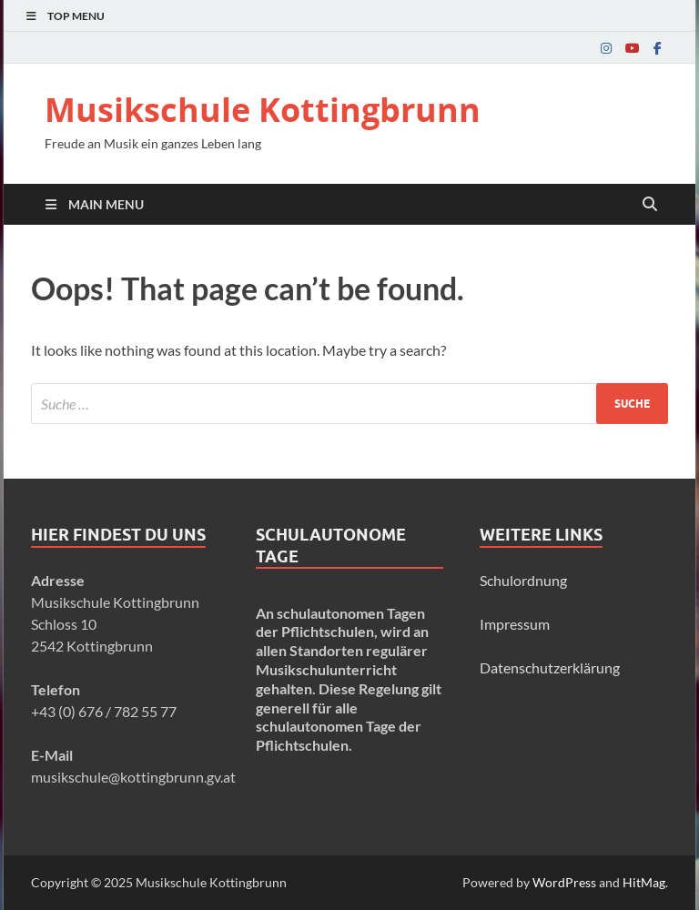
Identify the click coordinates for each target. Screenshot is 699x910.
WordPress (564, 882)
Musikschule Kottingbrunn (263, 109)
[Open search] (650, 205)
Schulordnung (523, 580)
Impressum (515, 623)
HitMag (644, 882)
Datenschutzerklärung (550, 667)
